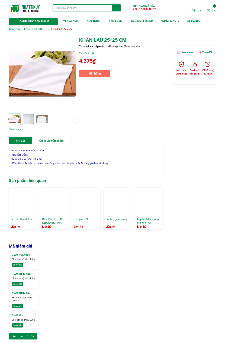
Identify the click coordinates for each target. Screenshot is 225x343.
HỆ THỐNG (193, 21)
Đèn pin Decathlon (21, 219)
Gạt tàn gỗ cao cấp (116, 219)
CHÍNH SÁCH (168, 21)
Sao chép (17, 264)
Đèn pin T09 (81, 219)
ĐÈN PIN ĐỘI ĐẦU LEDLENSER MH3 (52, 221)
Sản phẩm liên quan (27, 180)
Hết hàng (95, 75)
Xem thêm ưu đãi (23, 336)
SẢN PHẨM (115, 21)
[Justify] (117, 7)
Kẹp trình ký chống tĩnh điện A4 (148, 221)
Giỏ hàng (211, 8)
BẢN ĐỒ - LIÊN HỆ (142, 21)
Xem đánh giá (86, 53)
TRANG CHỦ (70, 21)
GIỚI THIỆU (93, 21)
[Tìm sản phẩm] (87, 7)
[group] (42, 74)
